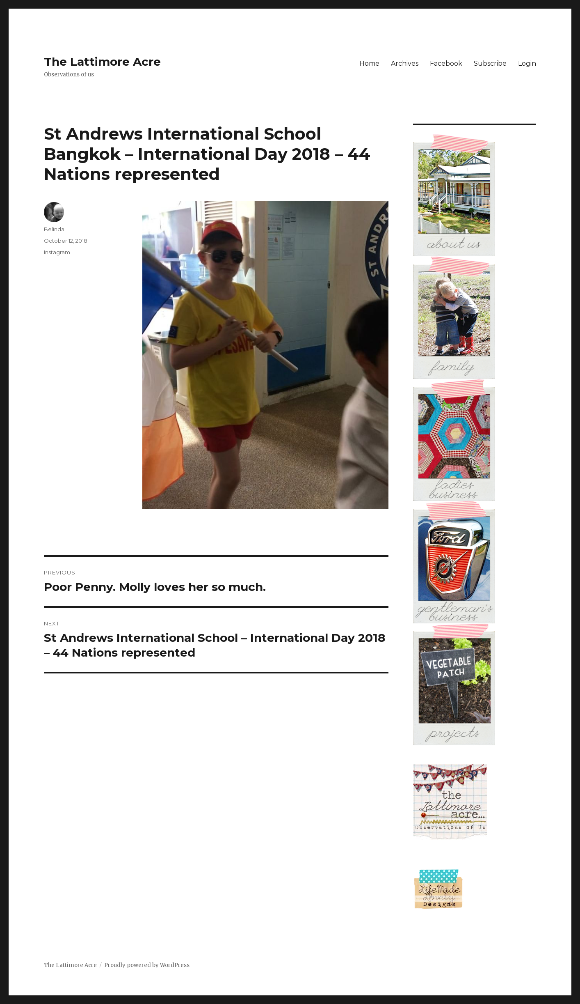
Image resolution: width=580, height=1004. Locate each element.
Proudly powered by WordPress (147, 965)
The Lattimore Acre (102, 62)
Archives (404, 63)
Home (369, 63)
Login (527, 63)
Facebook (446, 63)
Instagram (57, 252)
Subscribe (490, 63)
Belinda (54, 229)
